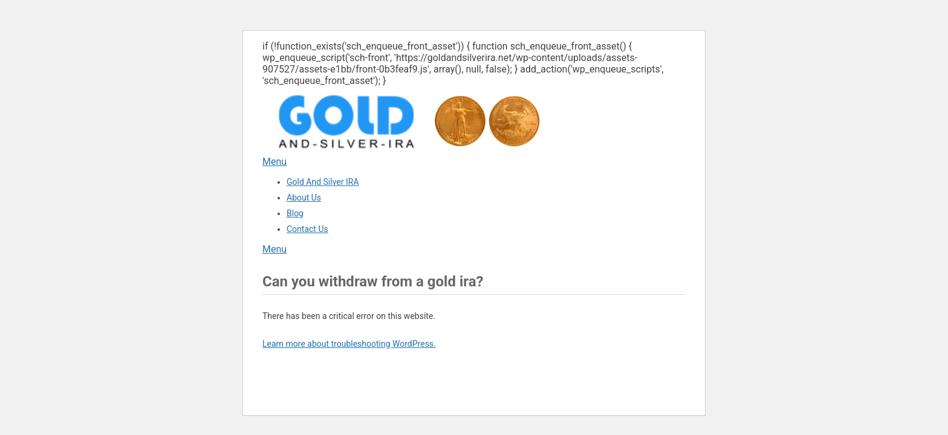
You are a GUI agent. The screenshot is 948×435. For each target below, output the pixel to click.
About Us (304, 197)
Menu (274, 161)
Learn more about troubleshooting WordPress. (349, 344)
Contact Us (307, 229)
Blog (295, 213)
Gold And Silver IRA (323, 182)
